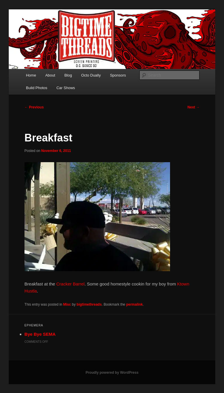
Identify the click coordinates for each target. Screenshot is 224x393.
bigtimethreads (89, 304)
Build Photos (36, 88)
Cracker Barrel (70, 283)
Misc (67, 304)
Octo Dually (91, 75)
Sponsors (118, 75)
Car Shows (65, 88)
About (50, 75)
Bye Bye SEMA (40, 334)
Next (194, 107)
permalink (134, 304)
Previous (34, 107)
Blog (68, 75)
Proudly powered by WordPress (111, 373)
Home (31, 75)
